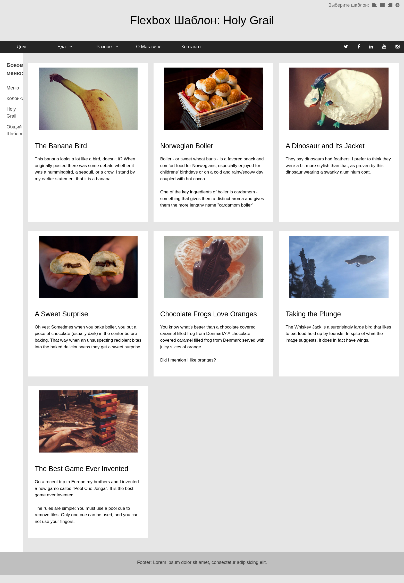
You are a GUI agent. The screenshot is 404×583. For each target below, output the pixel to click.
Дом (21, 46)
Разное (112, 48)
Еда (71, 48)
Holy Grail (16, 101)
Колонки (15, 90)
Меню (12, 79)
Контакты (191, 46)
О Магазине (148, 46)
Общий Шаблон (23, 111)
